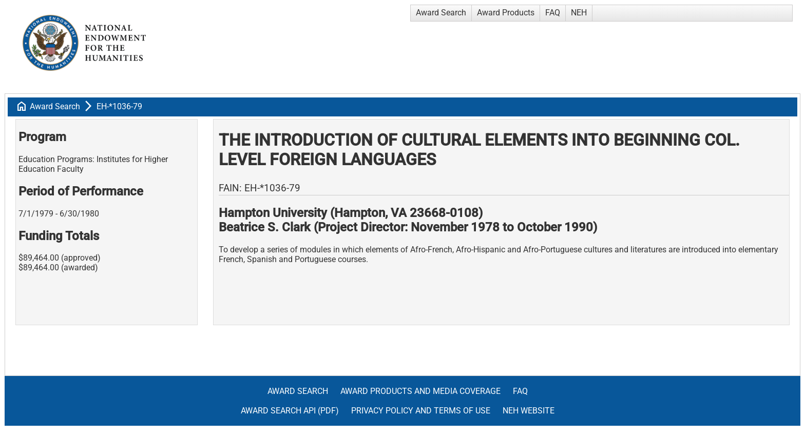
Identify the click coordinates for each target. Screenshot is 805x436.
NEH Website (528, 410)
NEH (579, 12)
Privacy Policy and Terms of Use (420, 410)
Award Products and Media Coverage (420, 391)
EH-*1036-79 (119, 106)
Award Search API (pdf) (290, 410)
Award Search (441, 12)
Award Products (505, 12)
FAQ (552, 12)
